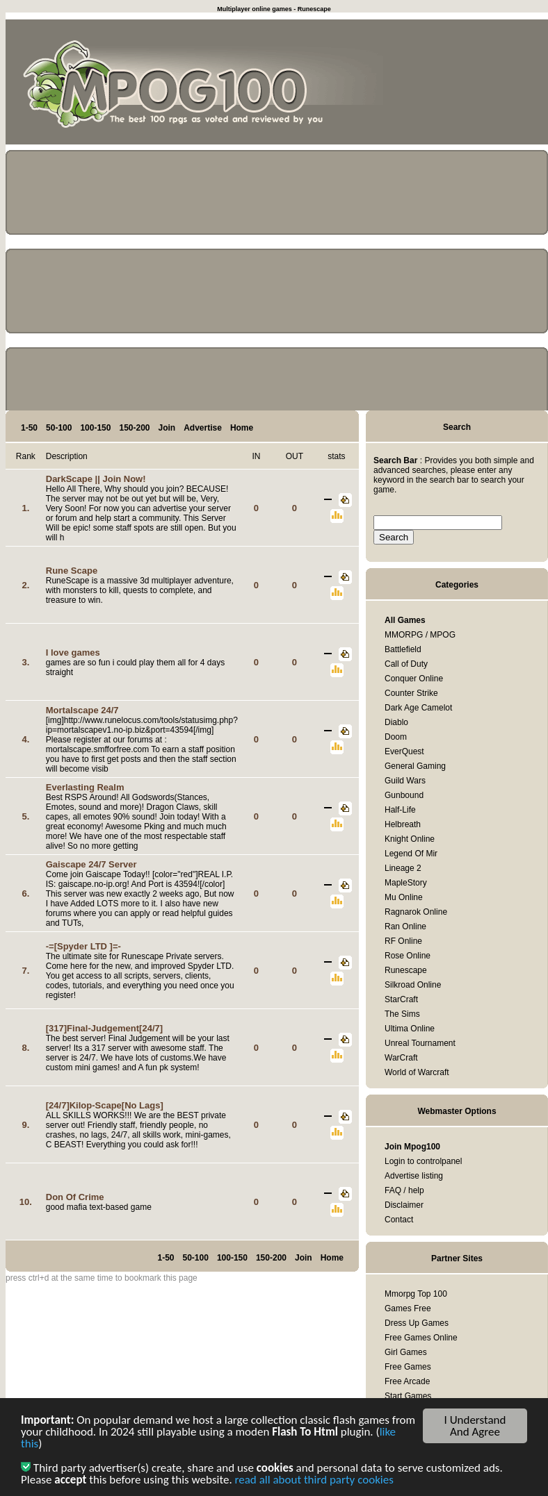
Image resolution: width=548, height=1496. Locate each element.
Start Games (408, 1396)
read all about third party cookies (314, 1481)
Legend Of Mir (411, 853)
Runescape (406, 970)
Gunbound (404, 795)
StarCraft (401, 999)
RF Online (403, 941)
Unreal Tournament (420, 1043)
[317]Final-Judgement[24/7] (104, 1028)
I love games (73, 652)
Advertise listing (414, 1176)
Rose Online (407, 956)
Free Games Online (421, 1338)
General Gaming (415, 766)
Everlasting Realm (85, 787)
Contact (399, 1219)
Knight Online (410, 839)
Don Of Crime (75, 1197)
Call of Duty (406, 664)
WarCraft (401, 1058)
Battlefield (403, 649)
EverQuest (404, 751)
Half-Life (400, 810)
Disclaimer (404, 1205)
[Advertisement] (485, 85)
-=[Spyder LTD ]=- (83, 946)
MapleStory (406, 883)
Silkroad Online (413, 985)
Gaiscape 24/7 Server (91, 864)
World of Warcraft (417, 1072)
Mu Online (404, 897)
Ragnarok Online (416, 912)
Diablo (396, 722)
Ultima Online (410, 1028)
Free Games (408, 1367)
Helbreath (403, 824)
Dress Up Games (417, 1323)
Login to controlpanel (423, 1161)
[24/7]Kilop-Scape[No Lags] (104, 1105)
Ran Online (405, 926)
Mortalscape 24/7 (82, 710)
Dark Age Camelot (418, 708)
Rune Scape (71, 570)
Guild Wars (405, 781)
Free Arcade (407, 1381)
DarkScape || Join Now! (96, 479)
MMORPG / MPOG (420, 635)
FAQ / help (404, 1190)
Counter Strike (411, 693)
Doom (396, 737)
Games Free (408, 1308)
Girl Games (406, 1352)
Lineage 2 (403, 868)
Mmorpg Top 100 (416, 1294)
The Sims (402, 1014)
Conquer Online (414, 678)
